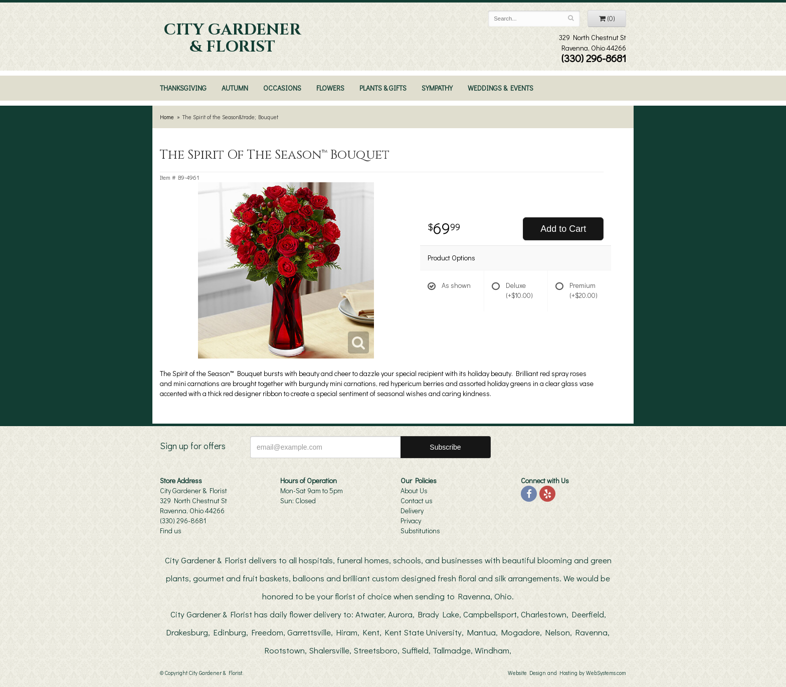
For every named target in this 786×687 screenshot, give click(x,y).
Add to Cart (563, 229)
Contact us (417, 500)
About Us (414, 490)
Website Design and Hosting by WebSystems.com (567, 672)
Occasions (282, 88)
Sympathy (437, 88)
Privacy (411, 520)
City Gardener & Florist (232, 39)
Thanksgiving (183, 88)
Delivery (412, 510)
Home (167, 117)
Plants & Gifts (383, 88)
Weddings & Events (500, 88)
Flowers (330, 88)
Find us (170, 530)
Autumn (235, 88)
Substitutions (420, 530)
